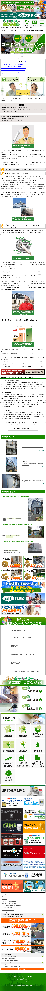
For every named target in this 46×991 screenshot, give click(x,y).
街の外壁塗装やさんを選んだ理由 (9, 901)
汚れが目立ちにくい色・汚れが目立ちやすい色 (22, 654)
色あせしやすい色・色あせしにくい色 (16, 662)
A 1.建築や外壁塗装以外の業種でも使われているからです (13, 68)
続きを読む (41, 450)
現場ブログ (4, 896)
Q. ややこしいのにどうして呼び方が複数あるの (11, 66)
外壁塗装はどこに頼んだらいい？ (9, 958)
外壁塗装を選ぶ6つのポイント (9, 903)
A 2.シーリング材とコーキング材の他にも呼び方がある (13, 70)
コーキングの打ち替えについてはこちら (23, 428)
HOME (2, 27)
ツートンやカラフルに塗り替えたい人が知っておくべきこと (26, 671)
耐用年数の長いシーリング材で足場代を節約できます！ (13, 72)
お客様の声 (4, 899)
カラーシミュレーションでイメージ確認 (21, 637)
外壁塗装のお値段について (8, 910)
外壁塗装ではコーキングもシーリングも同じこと (12, 64)
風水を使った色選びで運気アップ (16, 646)
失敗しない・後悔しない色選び (18, 630)
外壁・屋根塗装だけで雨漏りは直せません (11, 905)
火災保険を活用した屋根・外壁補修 (10, 960)
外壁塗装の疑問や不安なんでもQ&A (10, 907)
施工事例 (4, 894)
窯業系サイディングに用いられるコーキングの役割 (12, 74)
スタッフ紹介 (5, 912)
